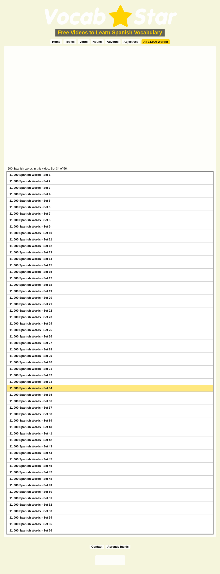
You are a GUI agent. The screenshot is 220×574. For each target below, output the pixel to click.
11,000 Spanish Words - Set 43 (30, 446)
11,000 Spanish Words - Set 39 (30, 420)
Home (56, 41)
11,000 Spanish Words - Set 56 (30, 530)
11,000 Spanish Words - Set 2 (30, 181)
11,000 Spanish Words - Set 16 (30, 271)
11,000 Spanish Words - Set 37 (30, 407)
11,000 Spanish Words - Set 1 (30, 174)
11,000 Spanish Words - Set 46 (30, 466)
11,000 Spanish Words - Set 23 (30, 317)
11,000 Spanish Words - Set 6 (30, 207)
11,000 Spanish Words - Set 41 (30, 433)
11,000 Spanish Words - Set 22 (30, 310)
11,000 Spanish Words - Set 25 (30, 330)
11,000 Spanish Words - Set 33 (30, 381)
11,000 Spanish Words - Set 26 (30, 336)
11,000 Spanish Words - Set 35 (30, 394)
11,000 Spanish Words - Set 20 (30, 297)
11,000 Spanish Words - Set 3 (30, 187)
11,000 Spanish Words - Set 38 (30, 414)
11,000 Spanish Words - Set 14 (30, 259)
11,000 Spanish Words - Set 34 (30, 388)
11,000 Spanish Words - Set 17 (30, 278)
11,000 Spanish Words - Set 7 (30, 213)
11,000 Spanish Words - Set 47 (30, 472)
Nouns (97, 41)
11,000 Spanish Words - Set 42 (30, 440)
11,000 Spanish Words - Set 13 (30, 252)
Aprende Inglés (118, 546)
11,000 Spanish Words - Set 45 (30, 459)
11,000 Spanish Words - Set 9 (30, 226)
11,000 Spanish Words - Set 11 (30, 239)
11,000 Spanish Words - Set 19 (30, 291)
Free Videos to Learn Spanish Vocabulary (110, 33)
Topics (70, 41)
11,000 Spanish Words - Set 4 (30, 194)
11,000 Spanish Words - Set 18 (30, 284)
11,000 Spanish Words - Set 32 (30, 375)
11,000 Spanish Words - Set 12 (30, 246)
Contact (96, 546)
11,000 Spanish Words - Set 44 (30, 453)
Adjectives (131, 41)
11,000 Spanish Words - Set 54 (30, 517)
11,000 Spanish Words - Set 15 (30, 265)
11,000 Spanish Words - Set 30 (30, 362)
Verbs (84, 41)
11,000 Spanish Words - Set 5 (30, 200)
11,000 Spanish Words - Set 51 (30, 498)
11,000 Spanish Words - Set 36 (30, 401)
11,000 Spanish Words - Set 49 (30, 485)
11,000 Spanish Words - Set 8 (30, 220)
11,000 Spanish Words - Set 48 (30, 478)
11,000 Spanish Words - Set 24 (30, 323)
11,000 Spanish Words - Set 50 (30, 491)
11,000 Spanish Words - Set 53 (30, 511)
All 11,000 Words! (155, 41)
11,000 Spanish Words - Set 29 (30, 356)
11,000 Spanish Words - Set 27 (30, 343)
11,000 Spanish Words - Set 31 (30, 369)
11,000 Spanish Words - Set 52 (30, 504)
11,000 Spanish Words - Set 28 (30, 349)
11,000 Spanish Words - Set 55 (30, 524)
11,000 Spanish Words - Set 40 (30, 427)
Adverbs (112, 41)
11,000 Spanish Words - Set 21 (30, 304)
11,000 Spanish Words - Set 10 (30, 233)
